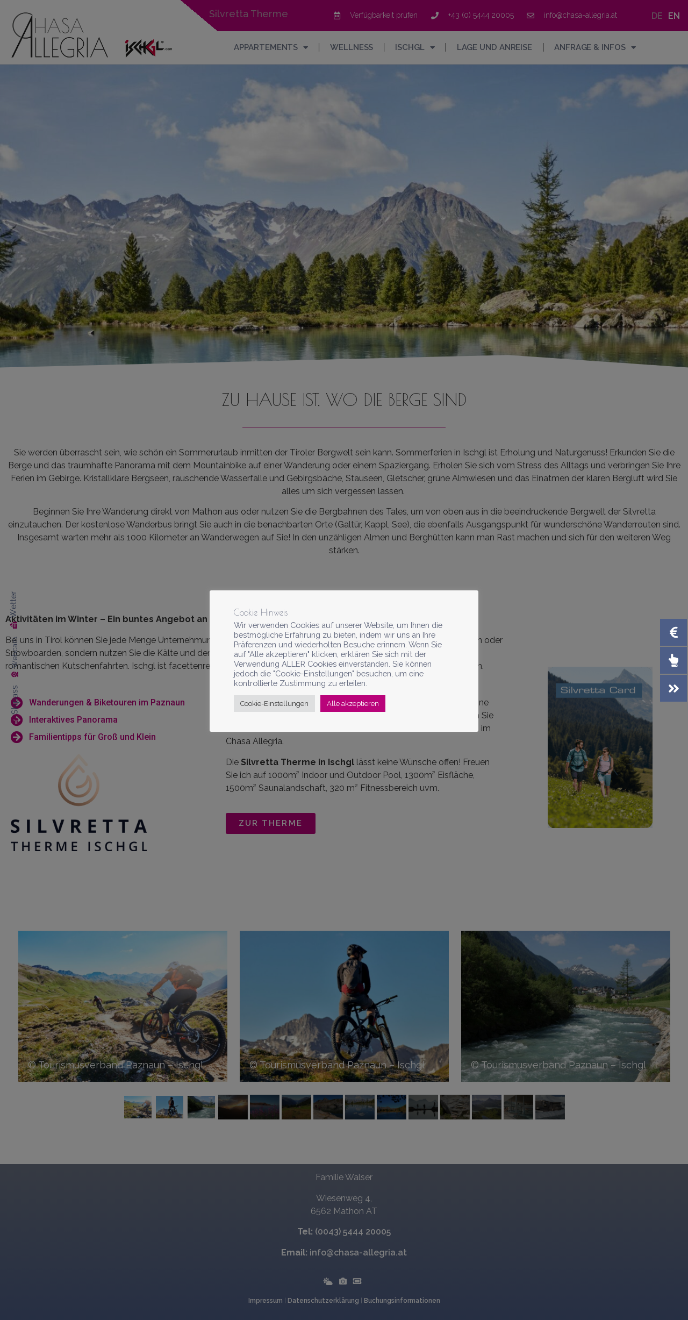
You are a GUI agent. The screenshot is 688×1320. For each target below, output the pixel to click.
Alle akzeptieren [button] (353, 704)
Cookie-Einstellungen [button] (274, 704)
